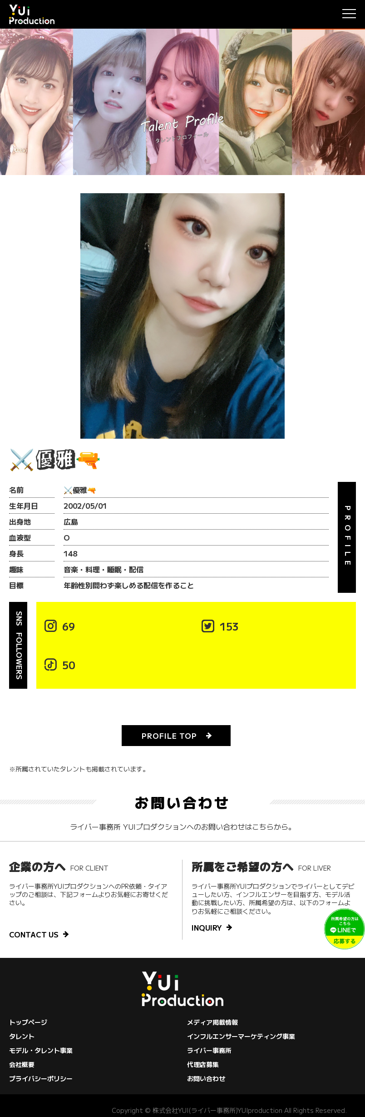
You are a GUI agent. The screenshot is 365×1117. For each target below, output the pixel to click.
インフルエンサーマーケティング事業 (241, 1036)
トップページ (28, 1022)
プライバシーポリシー (41, 1078)
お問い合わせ (206, 1078)
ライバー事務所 (209, 1050)
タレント (22, 1036)
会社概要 (22, 1064)
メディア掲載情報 (212, 1022)
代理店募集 (203, 1064)
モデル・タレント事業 (41, 1050)
